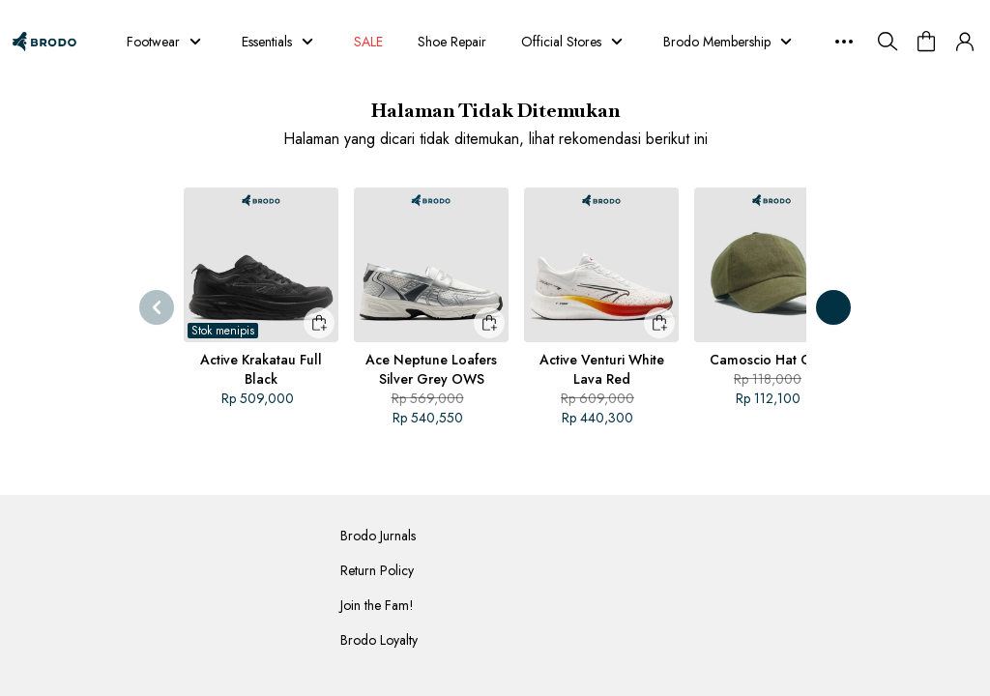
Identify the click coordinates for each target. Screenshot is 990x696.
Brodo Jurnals (378, 535)
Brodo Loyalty (379, 640)
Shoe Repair (456, 41)
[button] (964, 41)
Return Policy (377, 570)
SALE (370, 41)
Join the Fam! (377, 605)
